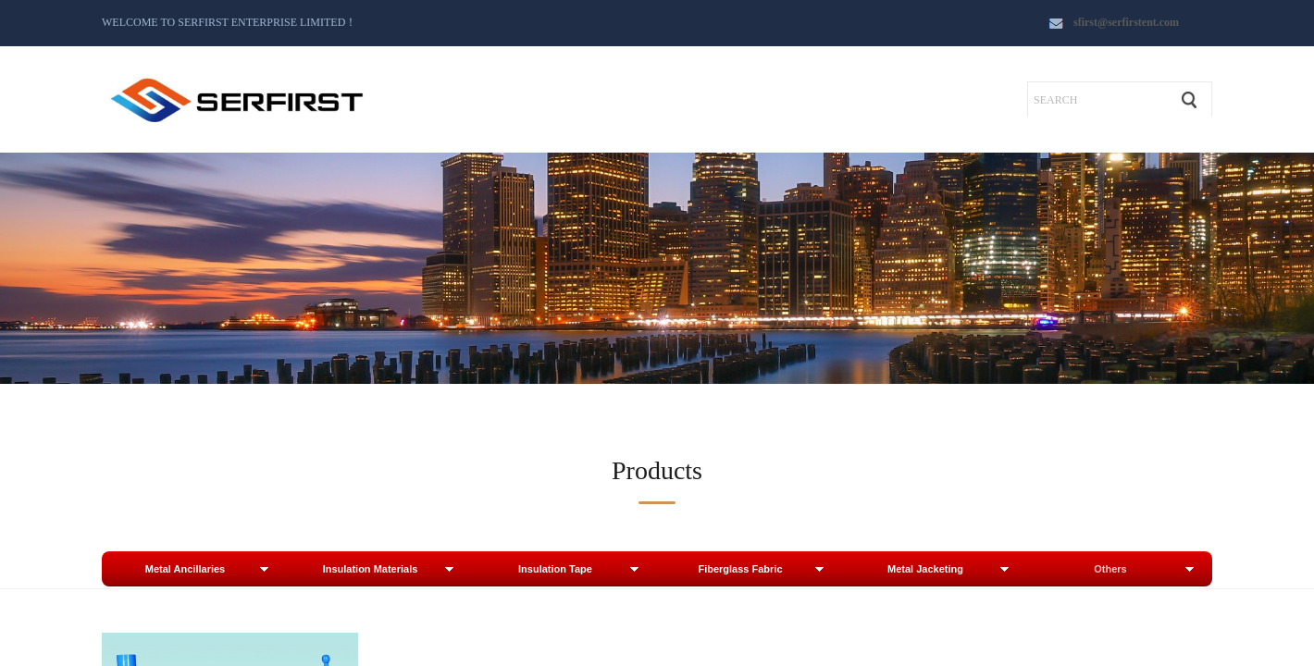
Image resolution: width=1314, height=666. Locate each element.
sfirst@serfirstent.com (1126, 22)
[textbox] (1098, 99)
